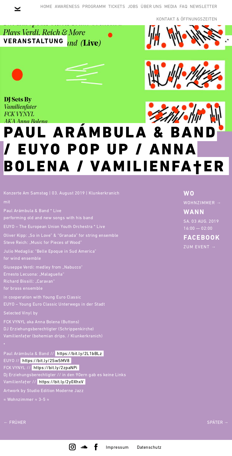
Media (192, 10)
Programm (92, 10)
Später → (217, 422)
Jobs (143, 10)
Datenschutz (149, 447)
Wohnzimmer (199, 202)
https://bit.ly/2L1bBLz (79, 353)
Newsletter (131, 31)
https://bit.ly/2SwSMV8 (45, 360)
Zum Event (196, 246)
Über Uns (166, 10)
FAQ (211, 10)
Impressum (117, 447)
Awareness (60, 10)
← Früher (15, 422)
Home (33, 10)
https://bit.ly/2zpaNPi (55, 367)
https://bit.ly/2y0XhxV (61, 381)
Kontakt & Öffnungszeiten (183, 31)
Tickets (120, 10)
